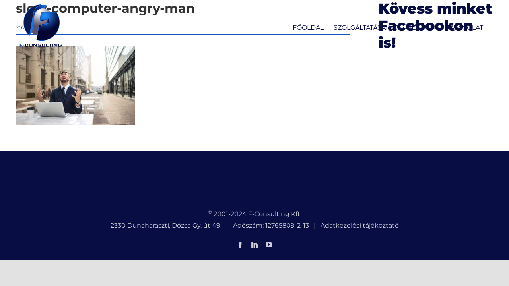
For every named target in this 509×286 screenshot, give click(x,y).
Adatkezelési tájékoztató (360, 225)
